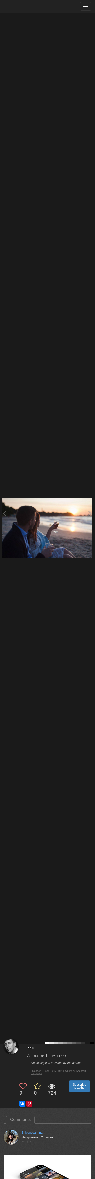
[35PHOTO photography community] (23, 6)
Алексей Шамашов (47, 1056)
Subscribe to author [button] (79, 1086)
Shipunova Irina (32, 1132)
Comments (20, 1119)
